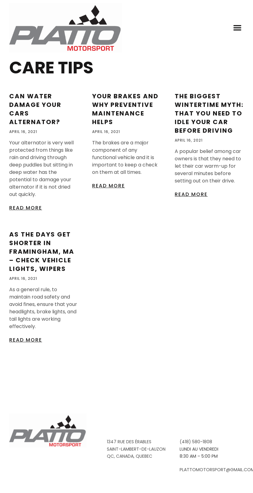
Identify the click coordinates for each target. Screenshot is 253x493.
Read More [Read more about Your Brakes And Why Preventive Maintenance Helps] (108, 221)
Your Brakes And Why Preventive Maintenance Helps (125, 145)
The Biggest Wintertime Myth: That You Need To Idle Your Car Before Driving (209, 149)
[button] (237, 27)
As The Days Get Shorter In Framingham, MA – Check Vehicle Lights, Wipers (41, 287)
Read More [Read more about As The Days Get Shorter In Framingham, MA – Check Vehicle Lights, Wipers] (25, 376)
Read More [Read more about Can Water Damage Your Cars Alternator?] (25, 244)
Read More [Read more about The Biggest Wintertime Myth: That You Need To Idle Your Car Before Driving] (191, 230)
